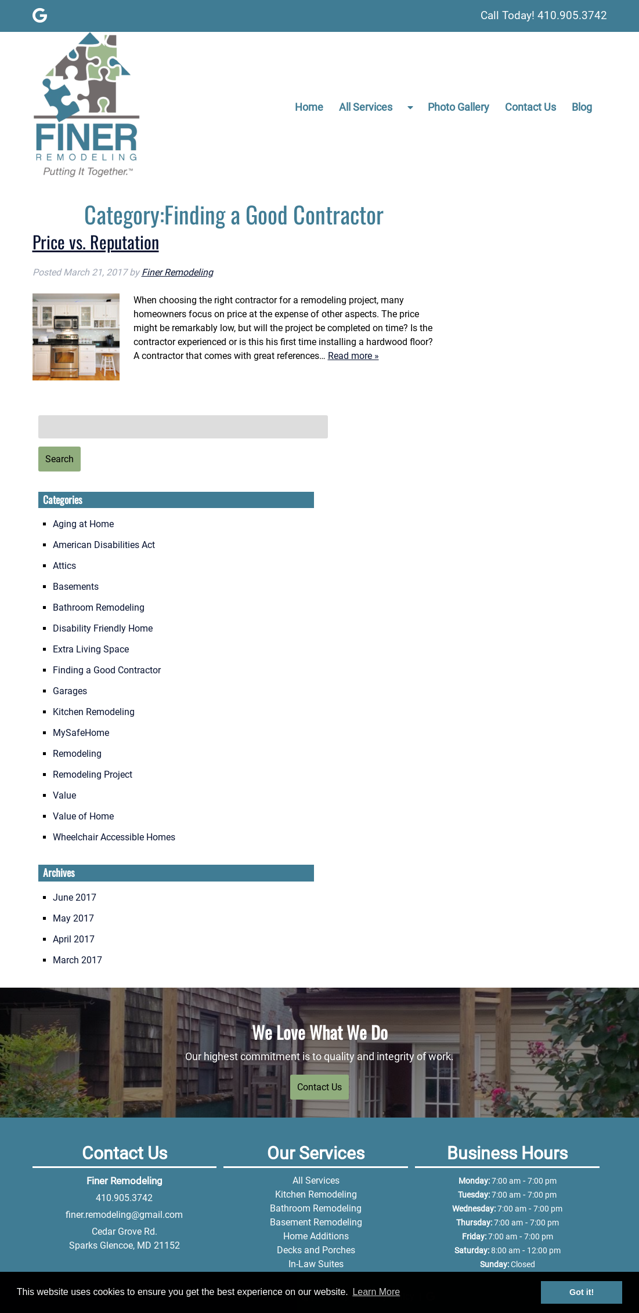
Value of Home (83, 816)
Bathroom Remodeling (99, 607)
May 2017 (73, 918)
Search (59, 459)
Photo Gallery (458, 107)
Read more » (353, 355)
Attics (64, 565)
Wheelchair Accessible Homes (114, 837)
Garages (70, 691)
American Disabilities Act (104, 544)
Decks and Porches (316, 1250)
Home (309, 107)
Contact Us (530, 107)
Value (64, 795)
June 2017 (74, 897)
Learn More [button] (376, 1292)
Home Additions (316, 1236)
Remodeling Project (92, 774)
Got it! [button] (581, 1292)
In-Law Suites (316, 1264)
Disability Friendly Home (103, 628)
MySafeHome (81, 732)
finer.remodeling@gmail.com (124, 1214)
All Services (365, 107)
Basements (76, 586)
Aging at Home (83, 523)
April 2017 (74, 939)
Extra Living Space (91, 649)
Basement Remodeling (316, 1222)
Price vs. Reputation (96, 241)
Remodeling (77, 753)
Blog (582, 107)
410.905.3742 (124, 1197)
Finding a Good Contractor (107, 670)
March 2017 (77, 960)
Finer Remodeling (177, 272)
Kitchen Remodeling (94, 711)
